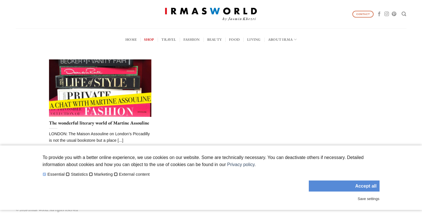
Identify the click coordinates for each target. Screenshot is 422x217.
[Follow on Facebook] (379, 14)
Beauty (214, 39)
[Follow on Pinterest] (394, 14)
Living (254, 39)
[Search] (404, 14)
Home (131, 39)
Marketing (103, 174)
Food (234, 39)
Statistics (79, 174)
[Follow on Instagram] (386, 14)
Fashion (191, 39)
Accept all (366, 186)
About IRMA (282, 39)
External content (134, 174)
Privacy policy (240, 164)
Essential (56, 174)
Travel (168, 39)
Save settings (369, 199)
